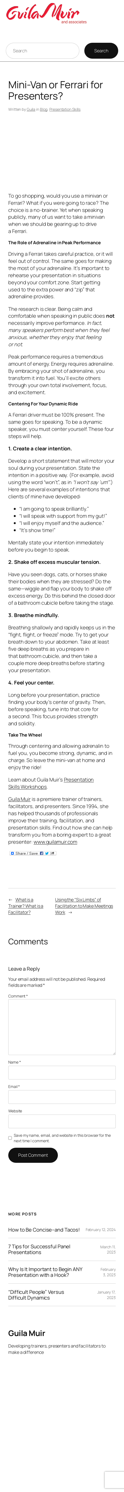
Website (15, 1110)
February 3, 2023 (108, 1272)
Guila (31, 109)
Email (14, 1086)
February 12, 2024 (101, 1229)
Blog (44, 109)
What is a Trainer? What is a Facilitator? (25, 906)
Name (14, 1062)
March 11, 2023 (108, 1249)
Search (101, 51)
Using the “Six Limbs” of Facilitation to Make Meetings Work (84, 906)
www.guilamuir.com (55, 841)
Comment (18, 996)
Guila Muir (19, 799)
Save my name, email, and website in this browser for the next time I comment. (62, 1138)
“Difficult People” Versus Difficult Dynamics (36, 1295)
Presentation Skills (64, 109)
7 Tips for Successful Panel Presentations (39, 1249)
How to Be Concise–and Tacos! (44, 1230)
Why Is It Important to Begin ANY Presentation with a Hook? (45, 1272)
